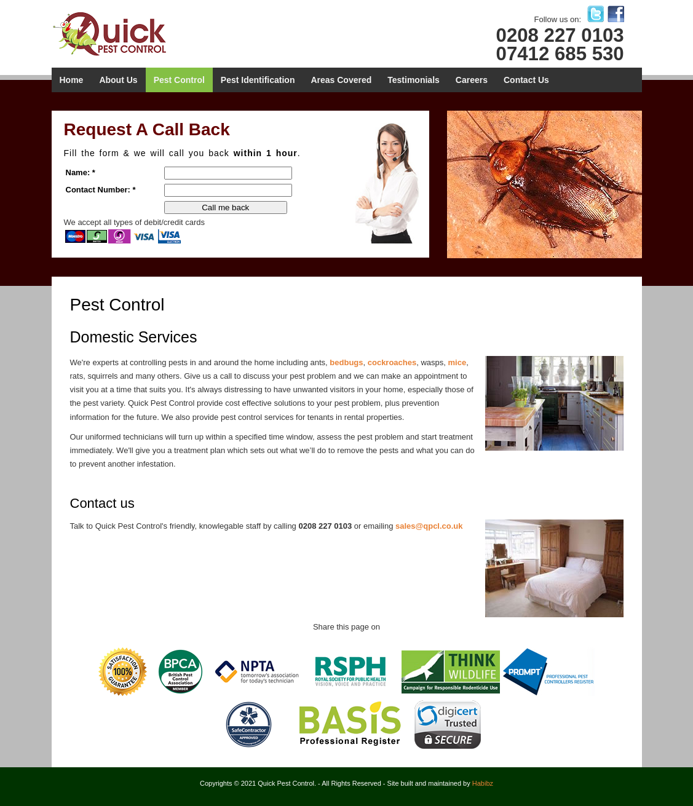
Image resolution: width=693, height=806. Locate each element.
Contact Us (526, 80)
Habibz (482, 783)
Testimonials (413, 80)
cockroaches (392, 362)
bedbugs (346, 362)
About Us (118, 80)
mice (457, 362)
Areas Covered (341, 80)
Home (72, 80)
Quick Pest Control (121, 33)
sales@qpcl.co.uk (429, 526)
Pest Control (179, 80)
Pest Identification (258, 80)
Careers (472, 80)
